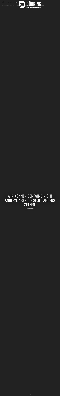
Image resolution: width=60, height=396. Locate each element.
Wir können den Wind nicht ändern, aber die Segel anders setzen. (30, 200)
